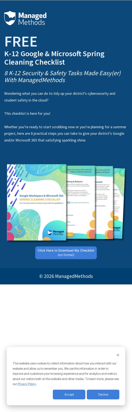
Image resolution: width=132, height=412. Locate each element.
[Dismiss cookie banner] (117, 355)
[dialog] (66, 376)
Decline (103, 394)
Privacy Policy (27, 384)
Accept (69, 394)
